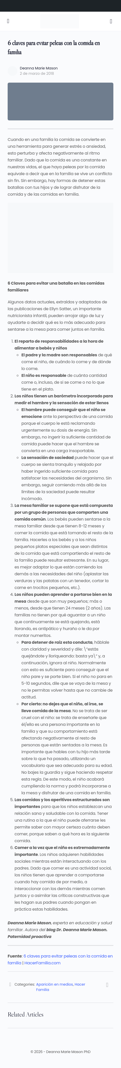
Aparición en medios (54, 984)
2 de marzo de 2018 (37, 73)
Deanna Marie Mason (39, 68)
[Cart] (111, 21)
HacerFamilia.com (42, 963)
